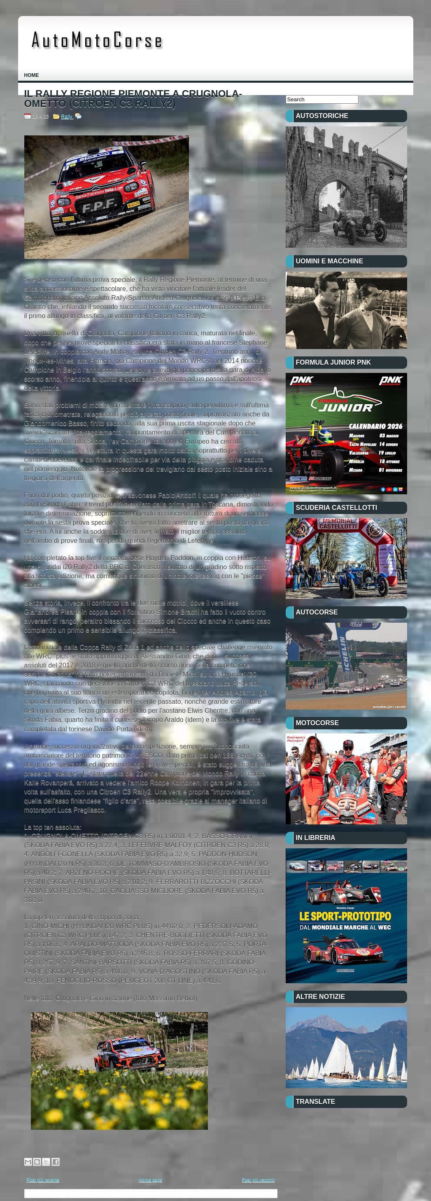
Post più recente (43, 1179)
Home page (150, 1179)
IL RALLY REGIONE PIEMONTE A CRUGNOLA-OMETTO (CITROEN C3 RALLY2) (133, 99)
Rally (67, 116)
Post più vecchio (258, 1179)
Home (31, 75)
